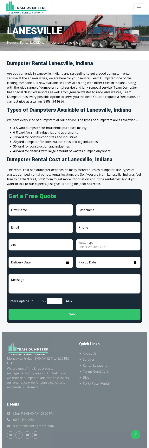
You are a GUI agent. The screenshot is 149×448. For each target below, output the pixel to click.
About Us (89, 353)
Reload (68, 301)
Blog (86, 377)
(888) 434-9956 (24, 420)
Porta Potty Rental (96, 383)
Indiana (54, 42)
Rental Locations (32, 42)
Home (11, 42)
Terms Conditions (96, 371)
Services (89, 359)
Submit (74, 314)
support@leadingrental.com (33, 426)
